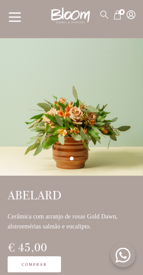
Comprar (34, 264)
